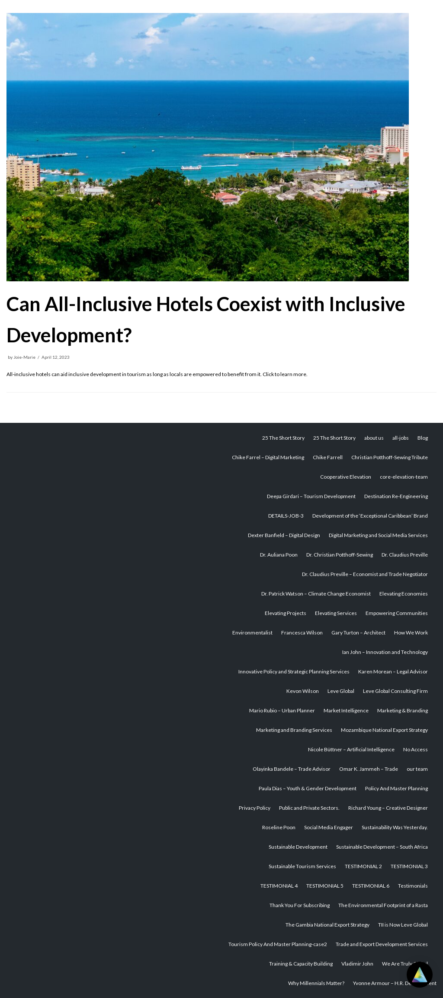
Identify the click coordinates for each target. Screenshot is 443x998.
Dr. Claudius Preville (405, 554)
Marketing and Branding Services (294, 730)
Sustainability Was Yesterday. (395, 827)
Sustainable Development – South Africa (382, 846)
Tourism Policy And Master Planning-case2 (277, 944)
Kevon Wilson (302, 691)
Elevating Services (336, 613)
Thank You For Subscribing (300, 905)
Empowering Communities (397, 613)
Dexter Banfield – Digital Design (284, 535)
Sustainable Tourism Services (302, 866)
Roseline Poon (278, 827)
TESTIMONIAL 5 (324, 885)
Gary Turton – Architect (358, 632)
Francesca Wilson (302, 632)
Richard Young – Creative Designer (388, 808)
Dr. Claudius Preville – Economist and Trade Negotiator (365, 574)
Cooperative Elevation (345, 476)
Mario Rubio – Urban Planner (282, 710)
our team (417, 769)
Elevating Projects (285, 613)
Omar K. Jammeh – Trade (368, 769)
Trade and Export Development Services (382, 944)
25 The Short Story (283, 438)
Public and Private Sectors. (309, 808)
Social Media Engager (328, 827)
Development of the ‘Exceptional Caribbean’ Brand (370, 515)
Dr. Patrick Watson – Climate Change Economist (316, 593)
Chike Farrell (328, 457)
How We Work (411, 632)
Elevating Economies (403, 593)
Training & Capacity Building (301, 963)
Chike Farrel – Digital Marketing (268, 457)
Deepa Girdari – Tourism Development (311, 496)
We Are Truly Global (405, 963)
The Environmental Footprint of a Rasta (383, 905)
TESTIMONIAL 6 (370, 885)
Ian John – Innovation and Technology (385, 652)
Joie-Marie (24, 357)
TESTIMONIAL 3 (409, 866)
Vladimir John (357, 963)
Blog (422, 438)
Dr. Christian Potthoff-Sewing (339, 554)
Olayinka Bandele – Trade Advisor (292, 769)
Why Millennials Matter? (316, 983)
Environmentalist (252, 632)
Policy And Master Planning (396, 788)
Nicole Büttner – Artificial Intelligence (351, 749)
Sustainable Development (298, 846)
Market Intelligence (346, 710)
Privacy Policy (254, 808)
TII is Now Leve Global (403, 924)
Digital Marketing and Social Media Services (378, 535)
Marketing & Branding (402, 710)
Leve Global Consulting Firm (395, 691)
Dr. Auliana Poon (279, 554)
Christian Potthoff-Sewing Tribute (389, 457)
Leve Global (340, 691)
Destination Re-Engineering (396, 496)
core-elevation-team (404, 476)
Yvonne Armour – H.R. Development (395, 983)
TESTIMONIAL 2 (363, 866)
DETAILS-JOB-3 (286, 515)
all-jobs (400, 438)
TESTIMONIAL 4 (279, 885)
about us (374, 438)
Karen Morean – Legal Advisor (393, 671)
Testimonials (413, 885)
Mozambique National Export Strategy (384, 730)
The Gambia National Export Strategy (327, 924)
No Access (415, 749)
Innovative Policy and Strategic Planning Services (294, 671)
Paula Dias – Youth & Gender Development (307, 788)
